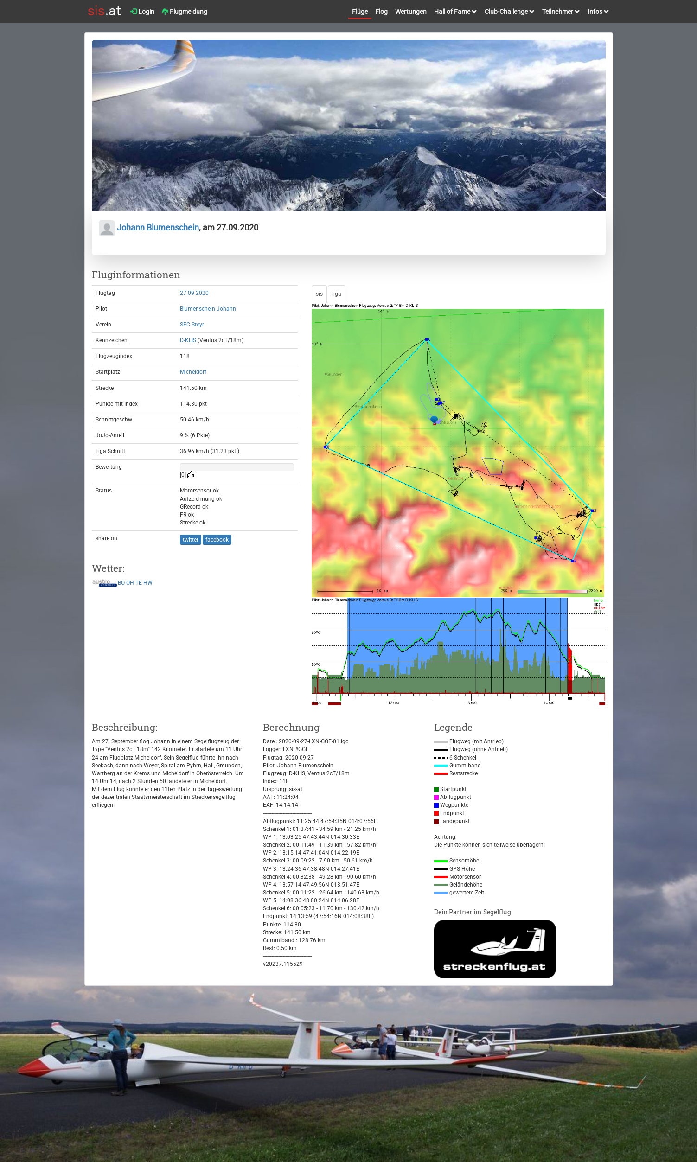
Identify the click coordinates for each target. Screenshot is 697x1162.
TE (138, 583)
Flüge (360, 11)
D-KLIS (188, 340)
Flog (381, 11)
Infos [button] (598, 11)
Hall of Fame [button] (455, 11)
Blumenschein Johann (208, 309)
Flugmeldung (184, 11)
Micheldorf (193, 372)
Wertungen (411, 11)
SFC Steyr (192, 324)
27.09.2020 (194, 293)
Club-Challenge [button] (510, 11)
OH (130, 583)
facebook (217, 539)
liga (336, 294)
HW (148, 583)
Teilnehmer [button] (561, 11)
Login (142, 11)
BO (121, 583)
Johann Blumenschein (149, 227)
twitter (190, 539)
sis (319, 294)
